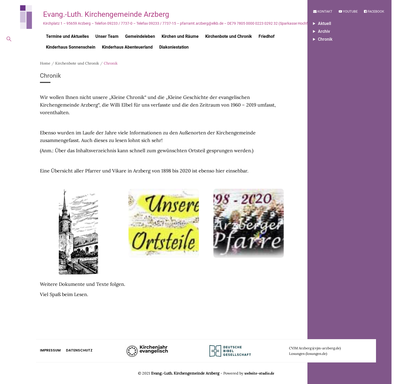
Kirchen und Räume (180, 36)
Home (45, 63)
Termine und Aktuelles (67, 36)
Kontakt (322, 11)
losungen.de (316, 353)
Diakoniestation (174, 47)
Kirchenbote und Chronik (228, 36)
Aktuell (324, 23)
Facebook (374, 11)
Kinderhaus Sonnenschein (70, 47)
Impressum (50, 350)
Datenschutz (79, 350)
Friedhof (267, 36)
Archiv (324, 31)
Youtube (348, 11)
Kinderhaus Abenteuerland (127, 47)
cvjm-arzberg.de (326, 348)
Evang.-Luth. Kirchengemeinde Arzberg (106, 14)
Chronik (325, 39)
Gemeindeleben (140, 36)
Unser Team (107, 36)
